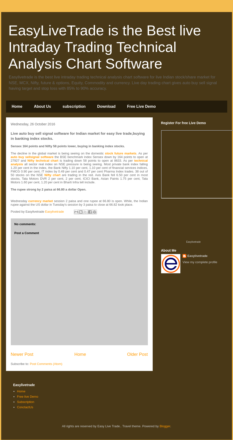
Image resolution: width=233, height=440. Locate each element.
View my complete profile (200, 262)
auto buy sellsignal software (32, 157)
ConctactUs (25, 407)
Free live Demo (27, 396)
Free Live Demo (141, 106)
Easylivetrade (193, 242)
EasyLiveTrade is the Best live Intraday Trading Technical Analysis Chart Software (104, 47)
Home (17, 106)
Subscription (25, 402)
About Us (42, 106)
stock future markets (120, 153)
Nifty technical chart (42, 160)
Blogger (165, 426)
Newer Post (22, 354)
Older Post (137, 354)
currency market (40, 201)
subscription (74, 106)
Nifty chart (52, 175)
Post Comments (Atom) (46, 364)
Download (106, 106)
